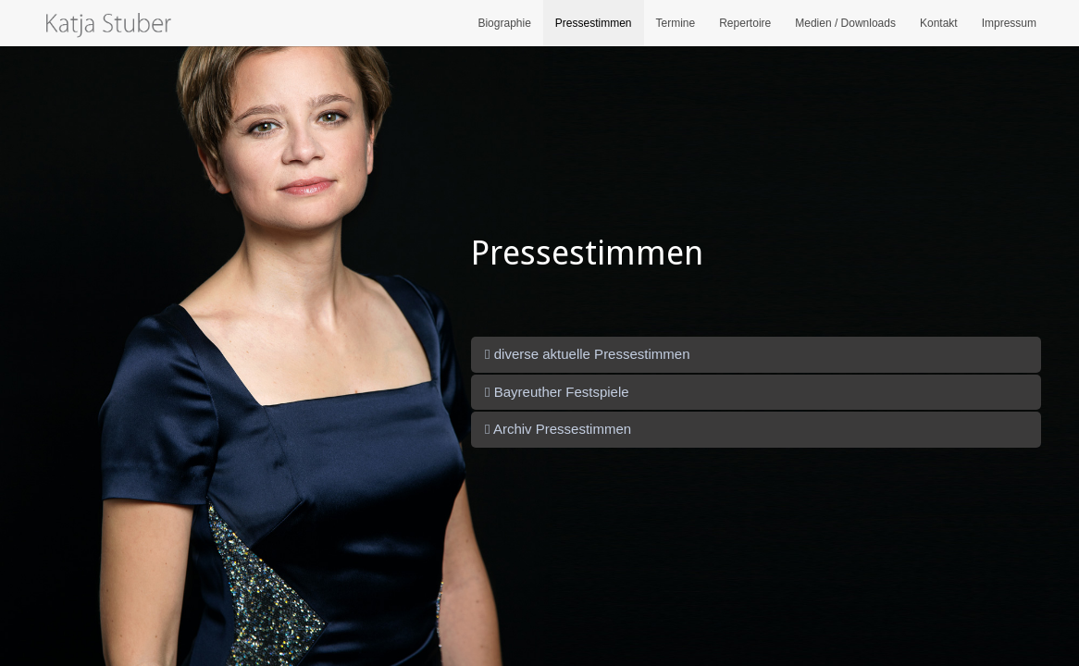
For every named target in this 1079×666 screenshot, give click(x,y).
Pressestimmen (593, 23)
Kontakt (939, 23)
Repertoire (745, 23)
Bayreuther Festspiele (557, 392)
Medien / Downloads (845, 23)
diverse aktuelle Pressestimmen (587, 354)
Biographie (503, 23)
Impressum (1009, 23)
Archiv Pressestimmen (558, 429)
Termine (676, 23)
